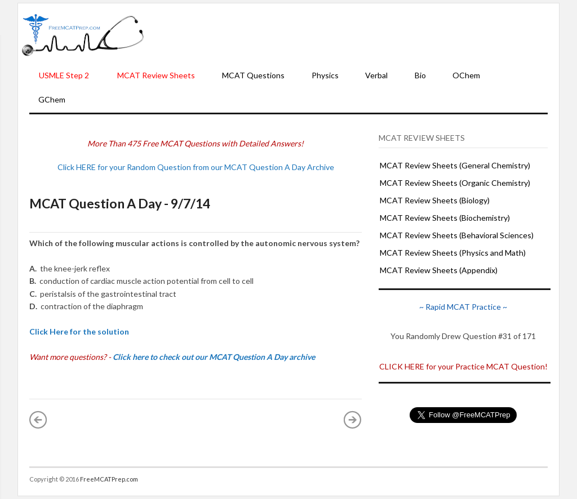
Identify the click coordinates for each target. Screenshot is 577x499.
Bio (420, 75)
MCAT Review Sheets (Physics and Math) (453, 252)
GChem (51, 99)
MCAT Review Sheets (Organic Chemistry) (455, 183)
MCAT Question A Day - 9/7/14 (119, 203)
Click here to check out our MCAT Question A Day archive (214, 357)
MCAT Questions (253, 75)
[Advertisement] (352, 34)
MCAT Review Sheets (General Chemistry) (455, 165)
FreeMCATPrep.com (109, 479)
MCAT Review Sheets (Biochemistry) (445, 217)
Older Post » (353, 420)
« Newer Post (38, 420)
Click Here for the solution (79, 331)
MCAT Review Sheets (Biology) (435, 200)
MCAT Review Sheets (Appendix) (439, 270)
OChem (466, 75)
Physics (325, 75)
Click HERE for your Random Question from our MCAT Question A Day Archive (195, 167)
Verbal (376, 75)
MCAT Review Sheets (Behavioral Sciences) (457, 235)
